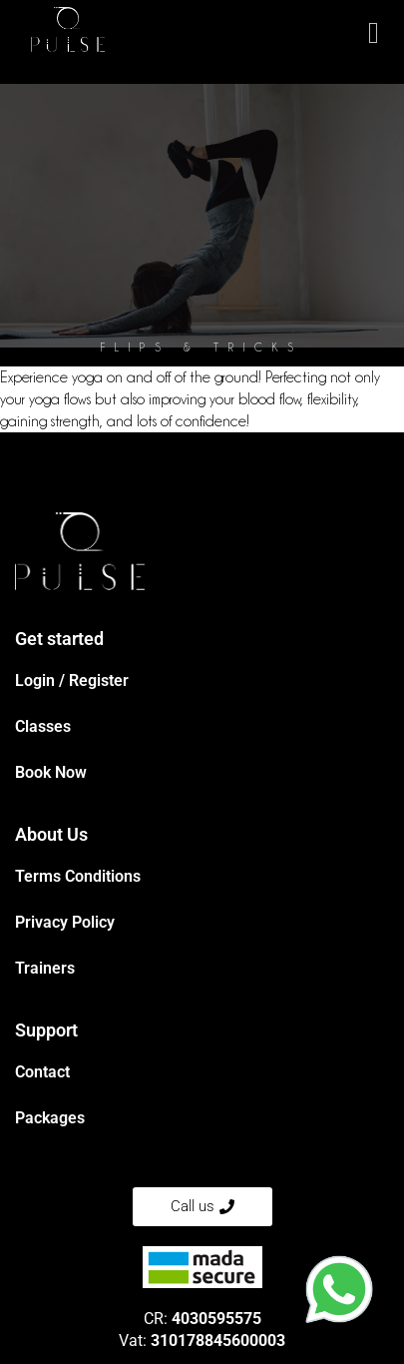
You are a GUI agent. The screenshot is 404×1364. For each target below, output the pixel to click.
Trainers (45, 968)
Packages (50, 1117)
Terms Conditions (78, 876)
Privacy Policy (65, 922)
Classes (43, 726)
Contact (42, 1071)
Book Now (51, 772)
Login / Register (72, 680)
